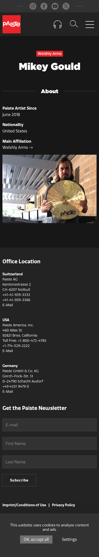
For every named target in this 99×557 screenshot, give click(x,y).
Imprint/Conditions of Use (24, 505)
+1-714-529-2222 (16, 346)
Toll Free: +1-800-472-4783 (24, 341)
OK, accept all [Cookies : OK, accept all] (36, 539)
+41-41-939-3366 (16, 300)
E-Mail (7, 305)
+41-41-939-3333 (16, 295)
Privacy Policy (63, 505)
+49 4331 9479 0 (15, 386)
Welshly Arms (17, 147)
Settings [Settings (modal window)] (69, 539)
